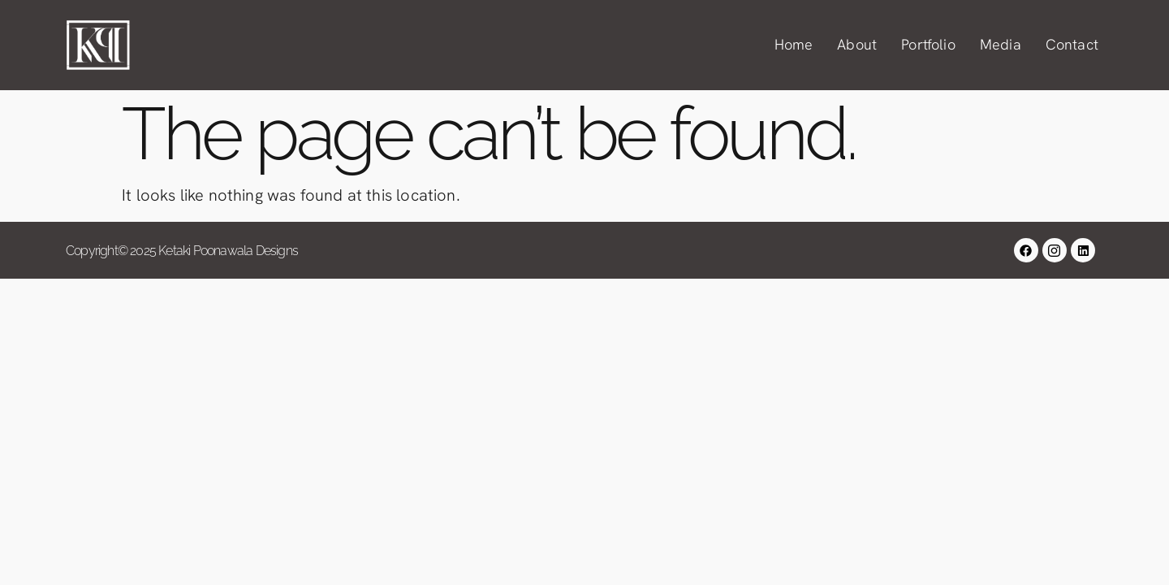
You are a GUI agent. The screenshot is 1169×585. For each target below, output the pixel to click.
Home (793, 44)
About (857, 44)
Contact (1072, 44)
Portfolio (928, 44)
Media (1000, 44)
